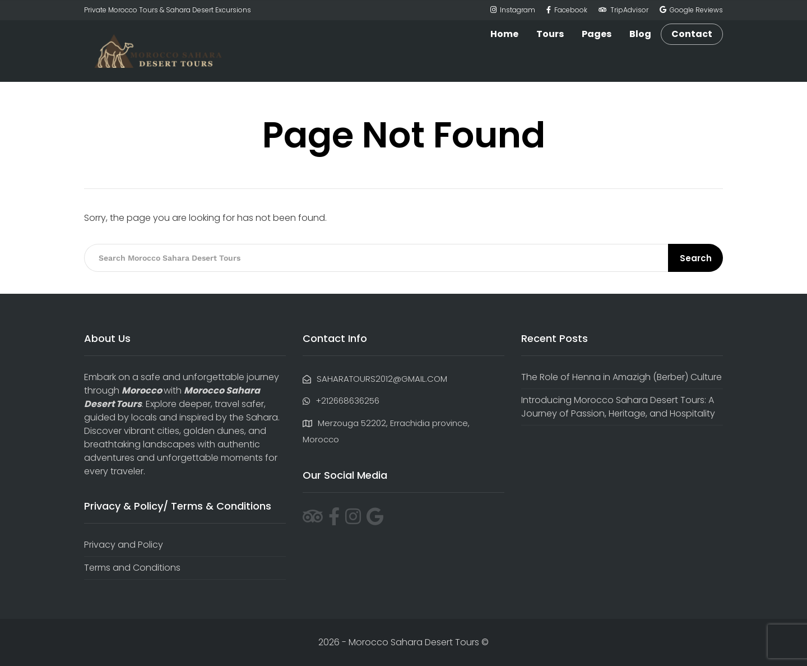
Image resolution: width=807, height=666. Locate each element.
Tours (550, 33)
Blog (640, 33)
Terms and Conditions (132, 567)
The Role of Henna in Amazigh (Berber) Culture (621, 377)
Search (696, 258)
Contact (691, 34)
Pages (596, 33)
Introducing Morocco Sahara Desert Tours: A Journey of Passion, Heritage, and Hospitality (618, 407)
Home (504, 33)
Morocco (142, 390)
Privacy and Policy (123, 544)
